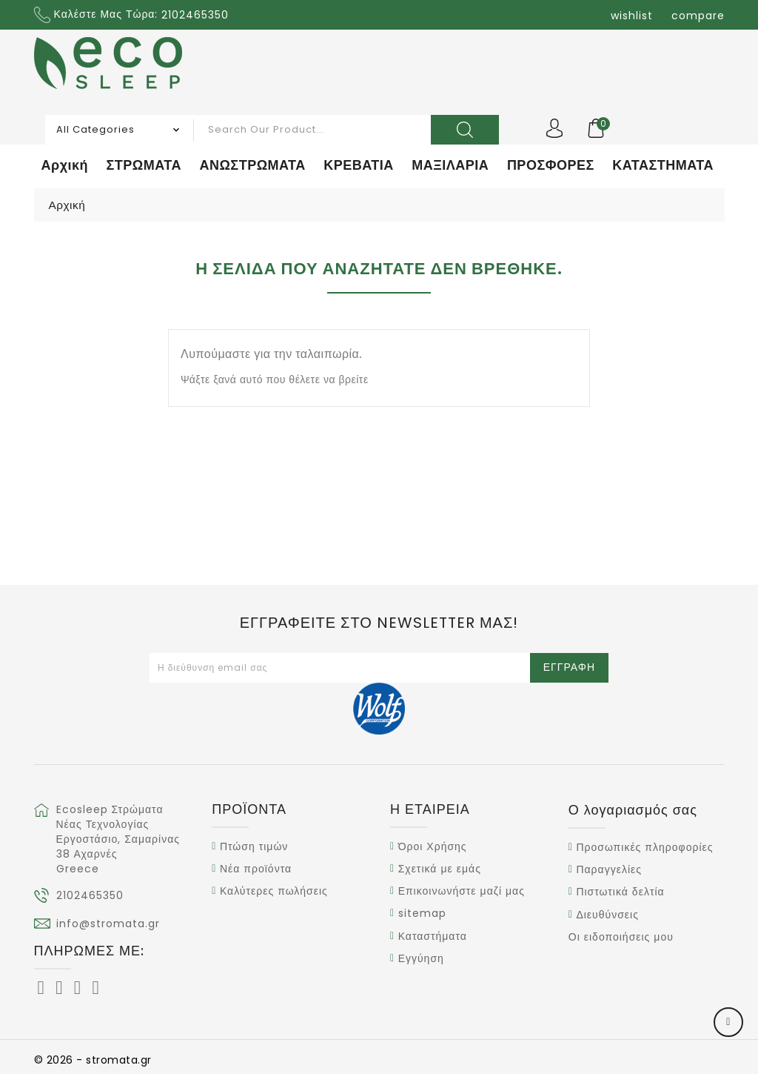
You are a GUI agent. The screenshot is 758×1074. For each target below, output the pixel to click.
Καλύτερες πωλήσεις (274, 891)
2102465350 (90, 895)
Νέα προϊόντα (256, 868)
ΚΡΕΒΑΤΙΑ (358, 165)
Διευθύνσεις (607, 914)
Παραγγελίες (609, 869)
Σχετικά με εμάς (439, 868)
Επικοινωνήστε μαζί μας (461, 891)
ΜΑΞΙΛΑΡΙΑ (450, 165)
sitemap (422, 913)
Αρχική (65, 165)
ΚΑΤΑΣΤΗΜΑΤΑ (663, 165)
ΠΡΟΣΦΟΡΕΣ (550, 165)
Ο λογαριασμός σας (632, 809)
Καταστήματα (432, 936)
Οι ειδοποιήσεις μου (621, 936)
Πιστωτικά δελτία (620, 892)
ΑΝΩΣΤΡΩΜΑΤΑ (252, 165)
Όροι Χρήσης (432, 846)
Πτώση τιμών (254, 846)
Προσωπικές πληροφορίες (644, 847)
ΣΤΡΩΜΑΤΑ (144, 165)
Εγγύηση (421, 958)
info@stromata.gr (108, 923)
